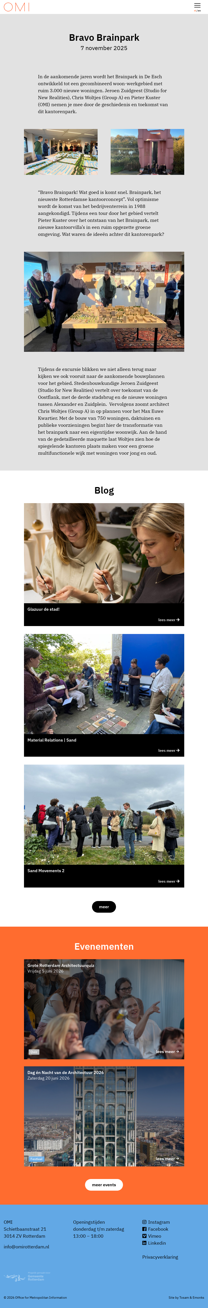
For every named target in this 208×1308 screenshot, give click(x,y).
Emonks (198, 1297)
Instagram (156, 1222)
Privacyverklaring (160, 1257)
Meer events (104, 1184)
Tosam (184, 1297)
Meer (104, 906)
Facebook (155, 1229)
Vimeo (151, 1236)
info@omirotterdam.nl (26, 1247)
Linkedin (154, 1243)
